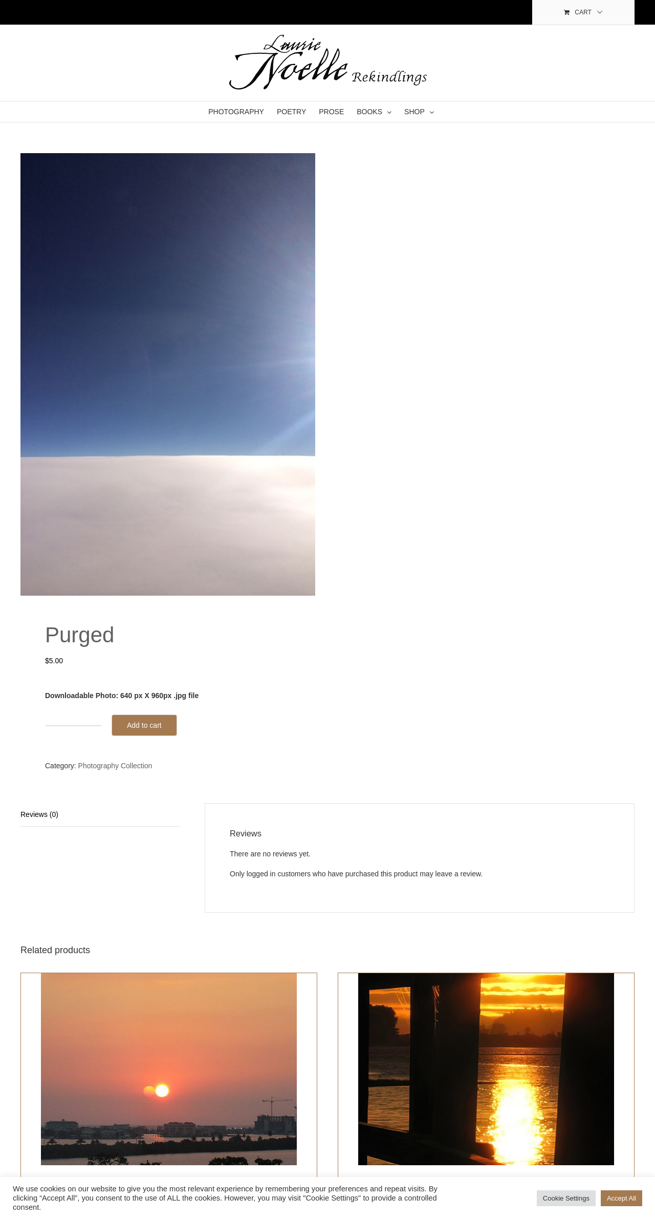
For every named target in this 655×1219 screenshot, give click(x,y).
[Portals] (486, 1069)
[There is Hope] (169, 1069)
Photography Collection (115, 766)
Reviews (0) (39, 814)
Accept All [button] (621, 1198)
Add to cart (144, 725)
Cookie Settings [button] (566, 1198)
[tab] (100, 815)
